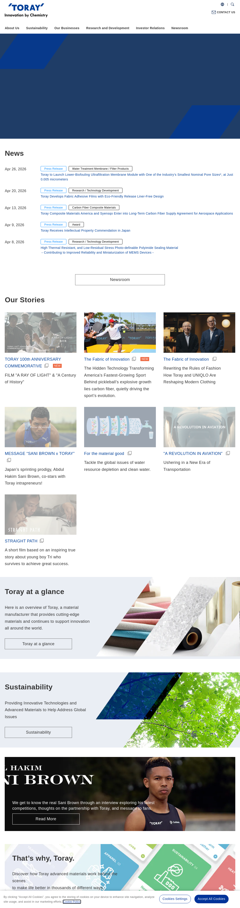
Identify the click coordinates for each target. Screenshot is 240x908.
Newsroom (179, 28)
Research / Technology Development (95, 190)
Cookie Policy (72, 901)
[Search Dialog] (232, 4)
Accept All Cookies (211, 899)
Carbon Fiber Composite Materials (94, 207)
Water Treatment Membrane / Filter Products (100, 168)
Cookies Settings (175, 899)
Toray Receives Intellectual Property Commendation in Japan (85, 230)
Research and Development (107, 28)
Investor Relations (150, 28)
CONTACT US (226, 12)
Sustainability (37, 28)
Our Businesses (67, 28)
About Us (12, 28)
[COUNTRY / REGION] (222, 4)
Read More (46, 819)
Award (76, 224)
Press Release (53, 168)
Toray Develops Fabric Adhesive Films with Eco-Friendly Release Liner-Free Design (102, 196)
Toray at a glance (38, 644)
